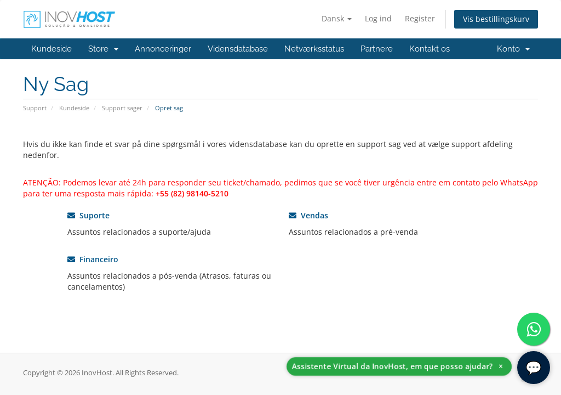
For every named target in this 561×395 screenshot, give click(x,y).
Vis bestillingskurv (496, 19)
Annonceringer (163, 49)
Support (35, 108)
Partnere (376, 49)
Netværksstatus (314, 49)
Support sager (122, 108)
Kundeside (51, 49)
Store (103, 49)
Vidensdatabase (238, 49)
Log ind (378, 18)
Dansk (337, 18)
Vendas (308, 215)
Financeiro (92, 259)
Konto (513, 49)
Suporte (88, 215)
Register (420, 18)
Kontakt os (429, 49)
